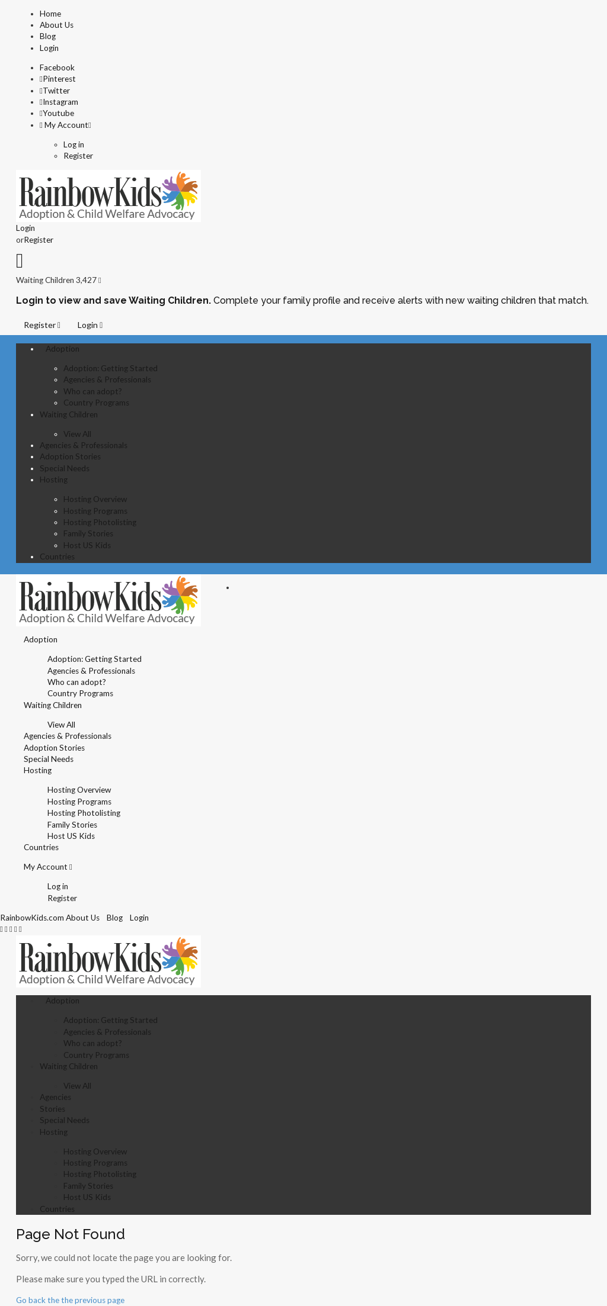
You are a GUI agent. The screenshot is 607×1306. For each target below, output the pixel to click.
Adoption (62, 348)
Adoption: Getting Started (110, 368)
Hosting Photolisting (99, 522)
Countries (57, 556)
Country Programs (96, 402)
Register (78, 155)
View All (77, 434)
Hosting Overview (95, 499)
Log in (73, 144)
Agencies (55, 1097)
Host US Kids (87, 545)
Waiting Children (69, 414)
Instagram (59, 102)
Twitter (55, 90)
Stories (52, 1109)
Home (50, 13)
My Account (64, 125)
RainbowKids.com (32, 917)
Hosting (54, 479)
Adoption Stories (70, 456)
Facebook (57, 67)
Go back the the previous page (70, 1300)
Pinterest (58, 78)
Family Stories (88, 533)
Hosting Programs (95, 511)
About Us (57, 25)
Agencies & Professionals (107, 379)
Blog (48, 36)
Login (49, 48)
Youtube (57, 113)
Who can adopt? (92, 391)
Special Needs (65, 468)
